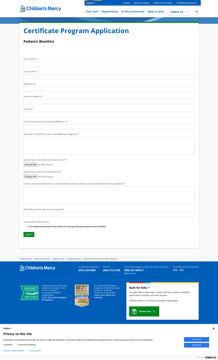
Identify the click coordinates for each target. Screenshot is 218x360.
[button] (144, 311)
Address (27, 84)
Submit (29, 234)
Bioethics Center (58, 259)
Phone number (31, 96)
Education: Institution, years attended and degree (49, 134)
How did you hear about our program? (43, 209)
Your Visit (92, 11)
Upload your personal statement (40, 171)
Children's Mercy (26, 259)
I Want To (178, 12)
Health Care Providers (163, 3)
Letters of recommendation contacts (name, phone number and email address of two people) (72, 183)
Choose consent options (13, 351)
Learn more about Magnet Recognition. (54, 298)
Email (26, 109)
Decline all (196, 345)
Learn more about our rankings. (104, 296)
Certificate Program (74, 259)
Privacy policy (35, 351)
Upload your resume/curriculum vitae (43, 159)
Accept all (196, 339)
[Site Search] (196, 11)
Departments (109, 11)
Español (91, 3)
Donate (126, 3)
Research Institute (141, 3)
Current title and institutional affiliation (44, 121)
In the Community (133, 11)
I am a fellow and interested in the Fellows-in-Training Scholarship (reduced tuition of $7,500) (66, 226)
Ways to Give (156, 11)
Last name (28, 71)
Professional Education (187, 3)
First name (29, 58)
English (7, 328)
